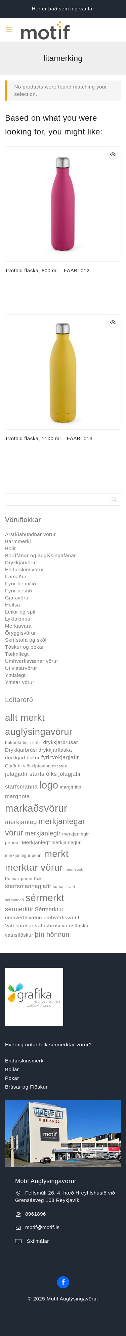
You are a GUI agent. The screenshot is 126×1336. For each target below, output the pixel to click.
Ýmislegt (15, 675)
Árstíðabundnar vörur (30, 534)
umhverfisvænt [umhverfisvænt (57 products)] (62, 917)
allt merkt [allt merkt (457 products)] (25, 717)
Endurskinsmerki (25, 1060)
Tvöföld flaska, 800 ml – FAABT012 (47, 270)
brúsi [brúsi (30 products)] (36, 743)
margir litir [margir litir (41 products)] (71, 787)
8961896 (35, 1214)
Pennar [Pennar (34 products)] (12, 878)
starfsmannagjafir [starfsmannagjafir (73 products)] (28, 886)
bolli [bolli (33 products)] (27, 742)
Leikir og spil (20, 612)
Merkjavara (18, 626)
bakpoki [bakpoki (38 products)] (13, 742)
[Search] (63, 499)
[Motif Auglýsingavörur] (39, 29)
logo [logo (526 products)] (48, 785)
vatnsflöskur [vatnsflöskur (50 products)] (19, 935)
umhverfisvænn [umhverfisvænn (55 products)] (23, 917)
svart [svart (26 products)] (71, 887)
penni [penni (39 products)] (26, 878)
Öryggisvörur (20, 633)
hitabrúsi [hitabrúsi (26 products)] (60, 766)
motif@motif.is (42, 1227)
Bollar (12, 1069)
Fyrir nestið (18, 590)
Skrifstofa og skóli (26, 640)
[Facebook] (63, 1282)
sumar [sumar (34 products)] (59, 886)
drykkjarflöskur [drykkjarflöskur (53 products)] (22, 757)
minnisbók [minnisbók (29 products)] (74, 869)
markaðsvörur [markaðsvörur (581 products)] (36, 808)
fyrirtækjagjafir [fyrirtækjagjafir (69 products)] (60, 757)
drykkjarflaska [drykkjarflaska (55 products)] (55, 750)
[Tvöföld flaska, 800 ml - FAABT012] (63, 204)
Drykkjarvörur (21, 562)
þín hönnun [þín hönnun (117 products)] (52, 934)
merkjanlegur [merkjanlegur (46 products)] (66, 842)
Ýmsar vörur (19, 682)
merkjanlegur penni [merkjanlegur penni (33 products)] (24, 855)
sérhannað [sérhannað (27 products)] (14, 900)
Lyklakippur (18, 619)
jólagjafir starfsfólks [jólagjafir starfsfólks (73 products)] (31, 774)
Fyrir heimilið (20, 583)
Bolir (10, 548)
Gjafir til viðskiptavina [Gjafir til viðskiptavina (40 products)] (28, 765)
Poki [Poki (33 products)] (38, 878)
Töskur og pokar (24, 647)
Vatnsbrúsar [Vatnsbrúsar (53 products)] (19, 925)
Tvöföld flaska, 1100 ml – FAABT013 (48, 438)
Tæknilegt (17, 654)
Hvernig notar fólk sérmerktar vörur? (48, 1044)
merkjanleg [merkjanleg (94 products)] (21, 821)
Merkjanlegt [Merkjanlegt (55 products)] (36, 842)
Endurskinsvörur (24, 569)
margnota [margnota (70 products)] (17, 796)
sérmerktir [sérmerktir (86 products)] (19, 909)
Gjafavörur (17, 597)
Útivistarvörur (21, 668)
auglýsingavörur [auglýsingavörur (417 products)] (39, 732)
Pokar (12, 1078)
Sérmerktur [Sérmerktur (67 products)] (49, 909)
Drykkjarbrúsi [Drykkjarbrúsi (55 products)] (21, 750)
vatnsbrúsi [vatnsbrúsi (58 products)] (47, 925)
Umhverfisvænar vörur (31, 661)
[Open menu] (9, 30)
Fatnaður (16, 576)
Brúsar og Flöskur (26, 1087)
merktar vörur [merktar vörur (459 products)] (34, 867)
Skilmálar (37, 1241)
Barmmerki (18, 541)
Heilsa (12, 604)
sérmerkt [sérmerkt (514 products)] (45, 897)
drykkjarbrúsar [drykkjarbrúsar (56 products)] (60, 742)
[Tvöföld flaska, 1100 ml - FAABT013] (63, 372)
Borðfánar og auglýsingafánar (40, 555)
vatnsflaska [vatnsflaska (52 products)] (75, 925)
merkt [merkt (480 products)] (56, 853)
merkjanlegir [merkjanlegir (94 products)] (43, 833)
